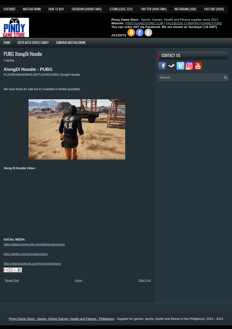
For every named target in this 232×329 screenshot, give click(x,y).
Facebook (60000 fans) (87, 9)
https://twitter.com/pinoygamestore (26, 254)
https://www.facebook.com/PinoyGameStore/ (32, 263)
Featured (9, 9)
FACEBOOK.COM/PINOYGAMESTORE (194, 23)
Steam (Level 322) (121, 9)
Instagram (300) (185, 9)
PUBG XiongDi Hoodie (23, 53)
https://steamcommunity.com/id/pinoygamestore (34, 244)
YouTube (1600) (214, 9)
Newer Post (12, 280)
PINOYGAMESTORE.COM (144, 23)
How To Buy (56, 9)
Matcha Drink (32, 9)
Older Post (144, 280)
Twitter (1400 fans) (153, 9)
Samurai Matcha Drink (71, 42)
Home (7, 42)
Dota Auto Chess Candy (33, 42)
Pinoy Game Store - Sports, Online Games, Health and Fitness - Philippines (61, 319)
